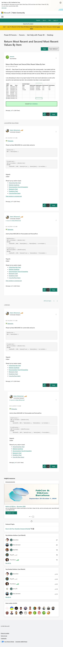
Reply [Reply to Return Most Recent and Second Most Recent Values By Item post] (53, 114)
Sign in (44, 20)
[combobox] (41, 23)
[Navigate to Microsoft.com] (5, 13)
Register (38, 20)
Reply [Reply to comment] (53, 205)
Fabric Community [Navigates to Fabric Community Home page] (18, 13)
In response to (13, 220)
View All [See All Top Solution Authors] (8, 563)
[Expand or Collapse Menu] (2, 16)
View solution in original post (14, 196)
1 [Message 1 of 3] (10, 110)
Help (49, 20)
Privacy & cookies (5, 633)
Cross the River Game (14, 193)
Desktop (50, 35)
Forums (22, 35)
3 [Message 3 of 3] (10, 286)
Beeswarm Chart (13, 189)
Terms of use (4, 635)
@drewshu (10, 141)
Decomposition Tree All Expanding (18, 187)
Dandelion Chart (13, 191)
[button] (44, 49)
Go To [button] (55, 20)
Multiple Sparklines (14, 185)
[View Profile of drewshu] (12, 56)
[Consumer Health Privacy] (21, 641)
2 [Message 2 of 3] (10, 201)
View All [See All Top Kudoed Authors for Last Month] (8, 597)
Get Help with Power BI (36, 35)
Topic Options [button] (53, 49)
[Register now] (11, 512)
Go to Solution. (34, 104)
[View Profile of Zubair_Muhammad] (15, 130)
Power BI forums (10, 35)
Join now (4, 8)
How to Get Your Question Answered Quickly (18, 529)
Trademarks (3, 638)
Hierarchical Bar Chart (15, 183)
